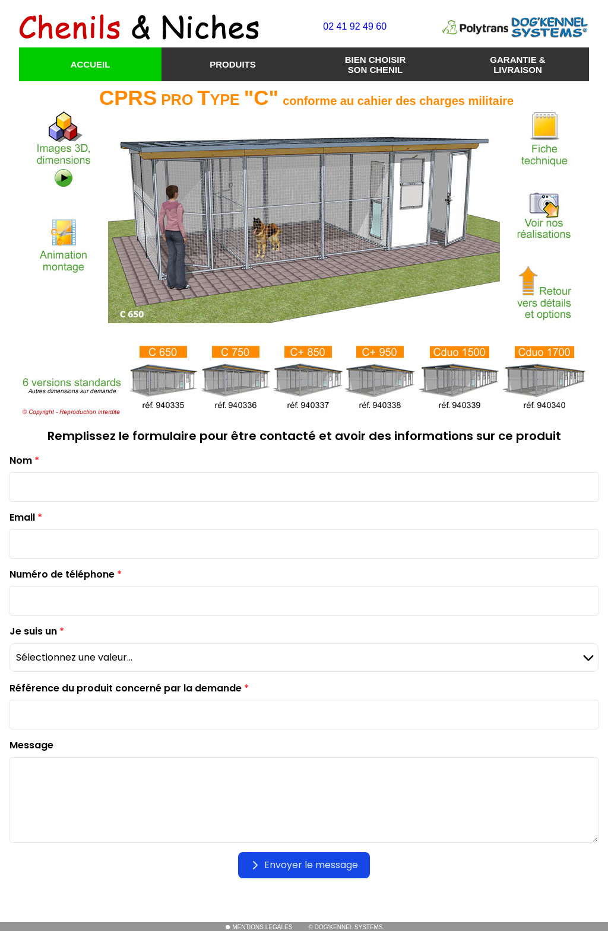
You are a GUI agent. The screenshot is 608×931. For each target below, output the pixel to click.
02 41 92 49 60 (355, 26)
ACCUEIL (90, 64)
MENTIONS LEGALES (258, 927)
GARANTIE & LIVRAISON (517, 65)
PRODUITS (233, 64)
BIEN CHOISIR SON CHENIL (375, 65)
